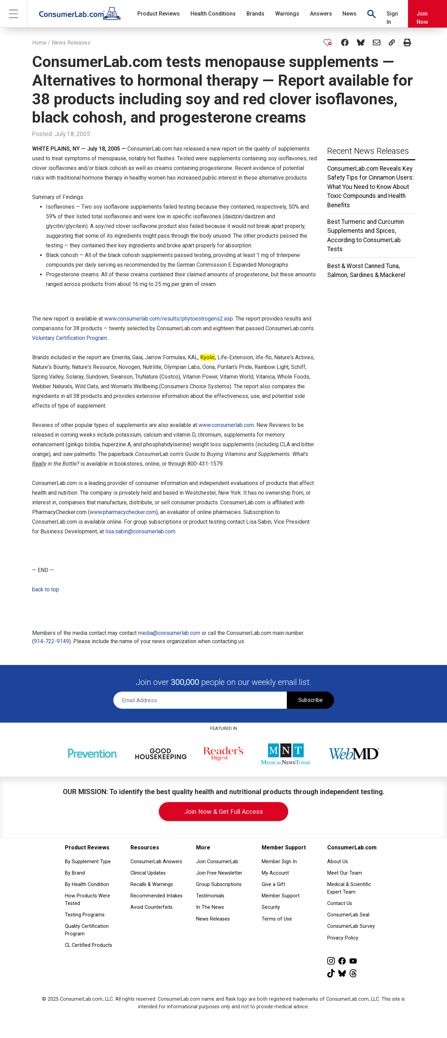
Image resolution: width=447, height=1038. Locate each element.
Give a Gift (273, 884)
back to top (45, 589)
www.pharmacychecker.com (123, 512)
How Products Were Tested (87, 899)
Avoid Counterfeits (151, 907)
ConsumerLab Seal (348, 915)
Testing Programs (85, 915)
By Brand (75, 873)
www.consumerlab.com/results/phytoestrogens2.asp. (169, 318)
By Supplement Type (88, 862)
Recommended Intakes (156, 896)
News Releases (71, 42)
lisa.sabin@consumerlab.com (140, 531)
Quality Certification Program (87, 930)
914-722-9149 (51, 641)
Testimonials (210, 896)
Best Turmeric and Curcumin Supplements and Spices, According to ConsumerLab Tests (365, 235)
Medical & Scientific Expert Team (349, 888)
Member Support (281, 896)
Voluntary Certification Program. (70, 338)
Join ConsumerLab (217, 862)
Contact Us (339, 903)
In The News (210, 907)
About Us (337, 862)
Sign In (392, 17)
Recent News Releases (368, 151)
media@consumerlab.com (169, 633)
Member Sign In (279, 862)
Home (39, 42)
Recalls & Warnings (151, 884)
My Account (275, 873)
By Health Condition (87, 884)
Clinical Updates (148, 873)
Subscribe (310, 700)
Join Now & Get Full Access (223, 811)
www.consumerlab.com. (226, 425)
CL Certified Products (88, 945)
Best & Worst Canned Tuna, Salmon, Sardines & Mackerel (366, 270)
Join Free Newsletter (219, 873)
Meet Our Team (344, 873)
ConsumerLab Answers (156, 862)
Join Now (422, 17)
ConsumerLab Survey (351, 926)
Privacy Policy (342, 938)
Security (271, 907)
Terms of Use (277, 919)
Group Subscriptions (219, 884)
